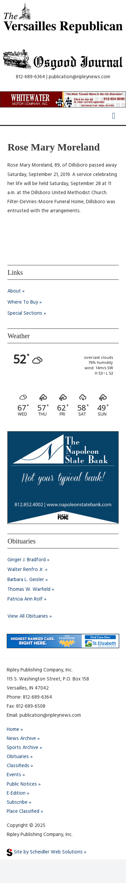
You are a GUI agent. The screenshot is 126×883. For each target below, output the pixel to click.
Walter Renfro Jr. (25, 570)
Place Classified (23, 811)
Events (14, 775)
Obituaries (18, 757)
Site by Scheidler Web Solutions (45, 852)
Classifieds (18, 766)
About (14, 291)
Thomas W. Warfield (28, 589)
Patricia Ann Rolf (25, 599)
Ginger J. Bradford (26, 560)
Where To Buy (22, 302)
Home (13, 730)
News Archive (21, 739)
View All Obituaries (27, 616)
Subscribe (17, 802)
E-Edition (16, 793)
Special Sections (24, 313)
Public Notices (22, 784)
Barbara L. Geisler (25, 580)
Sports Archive (22, 748)
